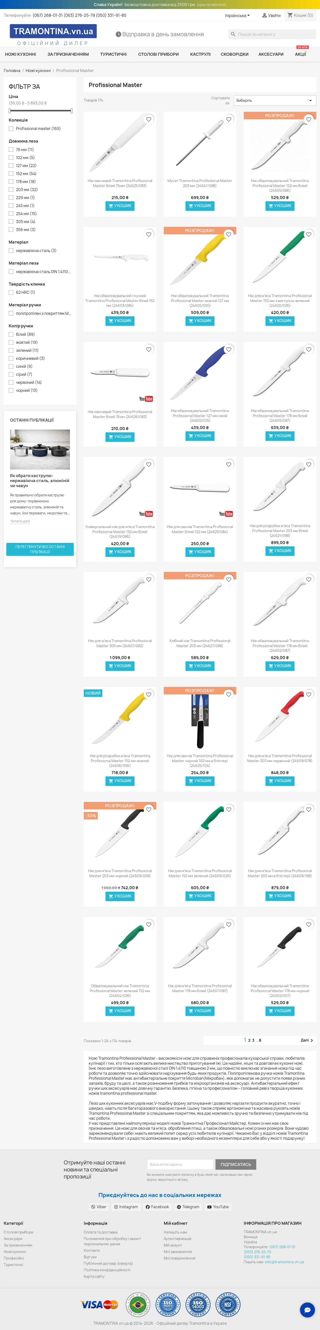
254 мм (26, 213)
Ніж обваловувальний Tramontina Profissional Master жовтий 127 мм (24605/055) (200, 300)
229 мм (25, 197)
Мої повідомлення (179, 1258)
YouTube (218, 1206)
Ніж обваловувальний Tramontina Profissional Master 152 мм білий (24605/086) (280, 185)
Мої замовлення (178, 1251)
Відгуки (90, 1256)
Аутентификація (177, 1238)
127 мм (26, 165)
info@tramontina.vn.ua (284, 1261)
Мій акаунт (173, 1245)
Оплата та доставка (101, 1232)
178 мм (26, 181)
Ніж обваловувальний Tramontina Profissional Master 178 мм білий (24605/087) (280, 415)
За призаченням (18, 1245)
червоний (29, 382)
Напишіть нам (175, 1232)
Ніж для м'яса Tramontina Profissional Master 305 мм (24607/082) (120, 643)
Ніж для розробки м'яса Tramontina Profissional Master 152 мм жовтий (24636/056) (120, 760)
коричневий (30, 358)
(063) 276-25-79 (79, 15)
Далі (308, 1040)
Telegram (188, 1206)
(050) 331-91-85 (111, 15)
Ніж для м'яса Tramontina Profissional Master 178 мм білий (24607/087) (200, 988)
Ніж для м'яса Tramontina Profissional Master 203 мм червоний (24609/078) (279, 758)
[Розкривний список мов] (238, 16)
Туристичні (13, 1264)
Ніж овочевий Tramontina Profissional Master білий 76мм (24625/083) (120, 183)
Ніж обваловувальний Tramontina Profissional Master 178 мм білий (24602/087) (280, 645)
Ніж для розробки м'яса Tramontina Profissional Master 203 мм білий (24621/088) (280, 530)
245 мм (25, 205)
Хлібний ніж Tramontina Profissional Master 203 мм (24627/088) (200, 643)
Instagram (126, 1206)
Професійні (14, 1258)
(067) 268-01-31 (47, 15)
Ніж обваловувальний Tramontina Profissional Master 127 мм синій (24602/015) (200, 415)
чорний (27, 390)
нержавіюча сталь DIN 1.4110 (43, 271)
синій (24, 366)
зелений (27, 350)
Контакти (92, 1250)
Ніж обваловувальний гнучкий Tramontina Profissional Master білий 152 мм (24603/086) (119, 300)
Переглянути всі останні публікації (40, 549)
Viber (98, 1206)
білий (25, 334)
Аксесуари (13, 1238)
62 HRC (25, 292)
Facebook (157, 1206)
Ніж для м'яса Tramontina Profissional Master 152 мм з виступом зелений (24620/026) (280, 300)
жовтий (27, 342)
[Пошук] (272, 34)
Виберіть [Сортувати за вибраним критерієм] (275, 101)
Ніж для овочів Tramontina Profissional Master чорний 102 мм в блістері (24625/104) (200, 760)
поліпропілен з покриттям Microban (43, 313)
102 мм (25, 157)
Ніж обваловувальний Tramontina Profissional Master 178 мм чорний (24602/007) (280, 990)
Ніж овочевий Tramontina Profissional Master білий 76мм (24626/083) (120, 414)
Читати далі (20, 521)
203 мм (27, 189)
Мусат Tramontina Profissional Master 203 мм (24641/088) (200, 183)
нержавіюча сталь (36, 250)
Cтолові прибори (18, 1232)
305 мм (26, 221)
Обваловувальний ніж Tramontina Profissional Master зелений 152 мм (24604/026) (120, 990)
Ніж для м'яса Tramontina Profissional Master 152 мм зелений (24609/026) (200, 873)
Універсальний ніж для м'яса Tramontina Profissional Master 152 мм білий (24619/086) (120, 531)
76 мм (25, 149)
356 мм (26, 229)
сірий (24, 374)
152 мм (26, 173)
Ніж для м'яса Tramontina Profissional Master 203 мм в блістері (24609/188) (280, 873)
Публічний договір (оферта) (108, 1263)
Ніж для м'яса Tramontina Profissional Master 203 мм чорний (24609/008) (120, 873)
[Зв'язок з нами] (307, 1309)
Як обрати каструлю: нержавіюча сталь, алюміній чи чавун (39, 480)
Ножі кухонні (15, 1251)
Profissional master (38, 128)
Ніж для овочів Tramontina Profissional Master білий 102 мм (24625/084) (200, 529)
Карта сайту (94, 1276)
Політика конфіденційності (107, 1269)
